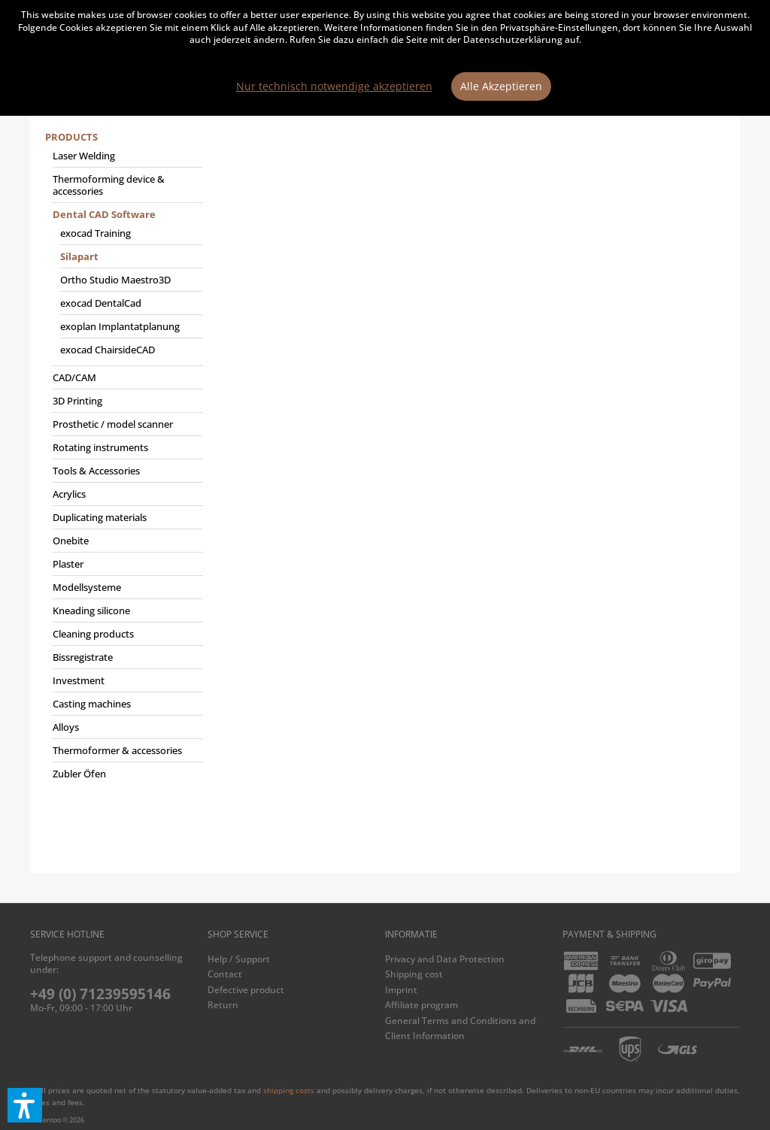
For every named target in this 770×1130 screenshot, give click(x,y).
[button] (25, 1105)
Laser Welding (84, 155)
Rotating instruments (100, 447)
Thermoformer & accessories (117, 750)
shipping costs (288, 1090)
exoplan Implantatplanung (120, 326)
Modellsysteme (87, 587)
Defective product (246, 989)
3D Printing (77, 400)
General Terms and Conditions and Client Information (460, 1028)
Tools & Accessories (96, 470)
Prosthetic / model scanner (113, 424)
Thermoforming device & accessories (109, 185)
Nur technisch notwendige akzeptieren (334, 86)
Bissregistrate (83, 657)
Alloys (66, 727)
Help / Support (239, 959)
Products (71, 137)
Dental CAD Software (104, 214)
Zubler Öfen (79, 773)
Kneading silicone (91, 610)
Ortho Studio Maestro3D (115, 279)
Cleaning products (93, 634)
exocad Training (95, 233)
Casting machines (92, 703)
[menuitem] (124, 462)
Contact (225, 974)
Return (223, 1004)
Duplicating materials (100, 517)
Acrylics (69, 494)
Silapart (79, 256)
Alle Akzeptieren (501, 86)
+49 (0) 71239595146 (100, 994)
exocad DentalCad (100, 303)
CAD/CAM (74, 377)
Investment (79, 680)
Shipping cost (414, 974)
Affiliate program (421, 1004)
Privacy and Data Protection (445, 959)
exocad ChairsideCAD (107, 349)
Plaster (68, 564)
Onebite (71, 540)
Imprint (401, 989)
